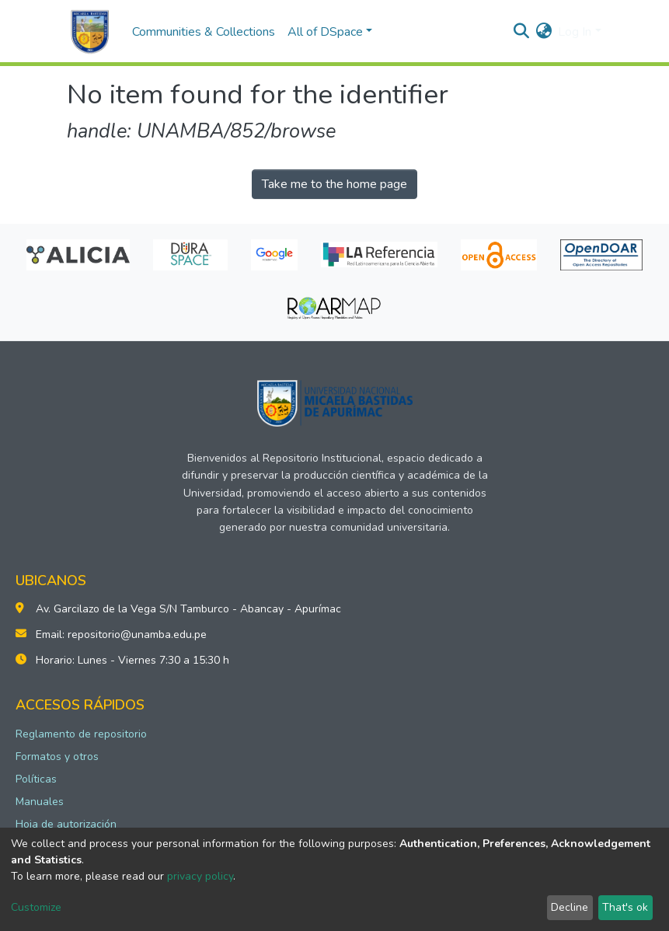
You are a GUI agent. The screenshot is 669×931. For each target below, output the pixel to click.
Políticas (36, 779)
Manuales (40, 801)
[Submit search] (521, 32)
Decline (569, 907)
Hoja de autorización (66, 824)
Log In (574, 31)
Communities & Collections (203, 31)
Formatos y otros (57, 756)
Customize (36, 907)
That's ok (625, 907)
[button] (543, 32)
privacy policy (200, 876)
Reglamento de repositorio (81, 734)
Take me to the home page (334, 184)
